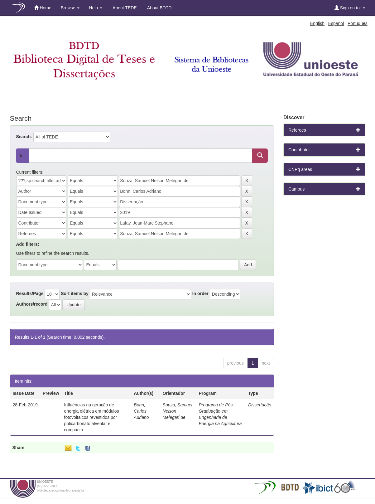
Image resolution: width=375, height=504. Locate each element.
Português (358, 23)
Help (95, 7)
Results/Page (30, 293)
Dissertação (259, 404)
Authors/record (32, 304)
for (22, 155)
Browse (70, 7)
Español (336, 23)
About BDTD (159, 7)
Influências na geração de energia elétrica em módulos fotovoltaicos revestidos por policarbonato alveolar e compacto (91, 417)
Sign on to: (349, 7)
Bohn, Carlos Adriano (141, 411)
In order (200, 293)
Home (42, 7)
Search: (24, 136)
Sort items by (75, 293)
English (317, 23)
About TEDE (124, 7)
